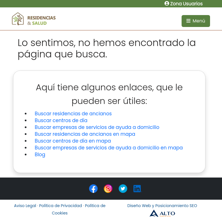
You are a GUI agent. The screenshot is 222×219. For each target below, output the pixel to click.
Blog (40, 154)
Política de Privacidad (60, 205)
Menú (195, 21)
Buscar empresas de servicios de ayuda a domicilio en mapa (109, 147)
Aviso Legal (25, 205)
